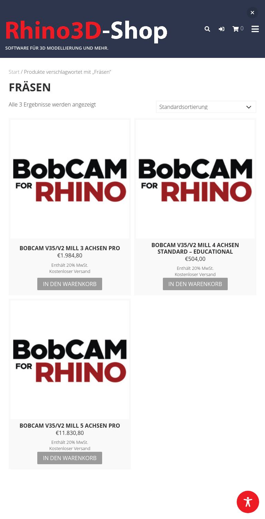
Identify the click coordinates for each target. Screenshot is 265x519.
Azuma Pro (169, 491)
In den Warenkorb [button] (70, 284)
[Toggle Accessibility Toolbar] (248, 502)
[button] (221, 29)
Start (14, 71)
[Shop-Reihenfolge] (206, 107)
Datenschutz (132, 504)
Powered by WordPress (109, 491)
